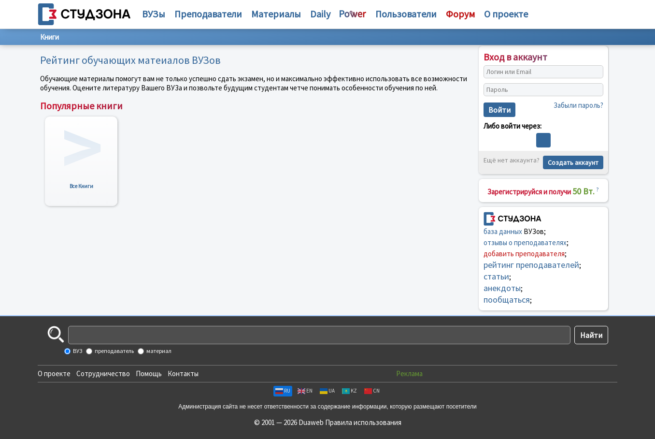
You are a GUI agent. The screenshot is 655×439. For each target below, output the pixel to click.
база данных (503, 231)
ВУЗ (77, 350)
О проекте (54, 373)
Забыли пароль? (578, 105)
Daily (320, 14)
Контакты (183, 373)
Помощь (149, 373)
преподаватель (114, 350)
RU (282, 390)
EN (305, 390)
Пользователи (406, 14)
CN (372, 390)
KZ (349, 390)
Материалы (276, 14)
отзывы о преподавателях (525, 242)
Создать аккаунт (573, 162)
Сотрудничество (103, 373)
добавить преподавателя (524, 253)
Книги (49, 37)
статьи (496, 276)
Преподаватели (208, 14)
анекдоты (502, 287)
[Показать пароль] (593, 90)
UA (327, 390)
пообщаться (507, 299)
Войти (499, 110)
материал (158, 350)
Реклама (409, 373)
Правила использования (363, 422)
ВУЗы (153, 14)
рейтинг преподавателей (531, 264)
